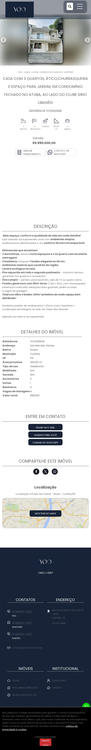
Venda (15, 680)
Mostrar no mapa (45, 513)
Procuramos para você (25, 687)
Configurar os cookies (45, 736)
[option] (45, 40)
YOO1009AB (68, 72)
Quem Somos (59, 680)
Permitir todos (45, 742)
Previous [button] (3, 40)
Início (20, 72)
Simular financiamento (32, 152)
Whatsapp (55, 472)
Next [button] (87, 40)
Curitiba (35, 72)
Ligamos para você (45, 435)
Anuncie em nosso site (24, 695)
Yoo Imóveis (45, 562)
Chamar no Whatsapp (45, 442)
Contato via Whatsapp (61, 152)
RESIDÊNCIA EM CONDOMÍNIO (51, 72)
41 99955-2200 (28, 614)
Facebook (36, 472)
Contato (57, 687)
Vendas (27, 72)
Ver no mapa (58, 623)
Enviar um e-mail (45, 427)
